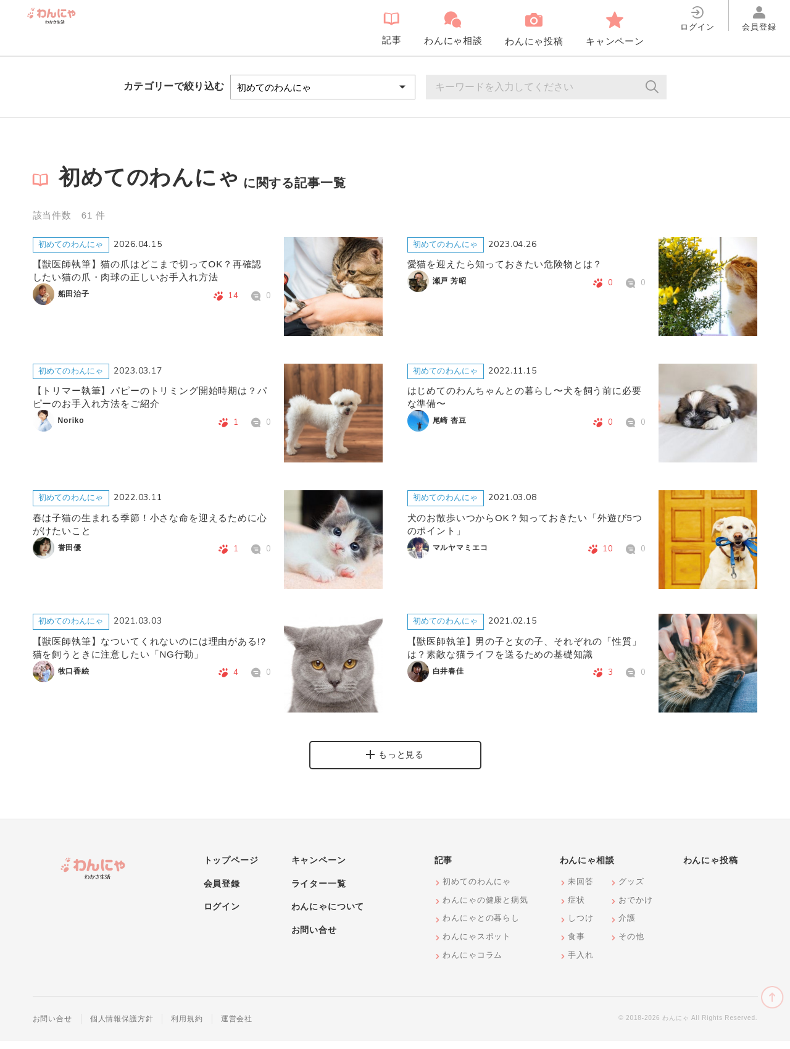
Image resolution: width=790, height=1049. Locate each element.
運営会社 (236, 1027)
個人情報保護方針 (122, 1027)
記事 (443, 869)
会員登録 (222, 892)
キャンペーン (318, 869)
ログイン (222, 915)
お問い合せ (314, 938)
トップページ (231, 869)
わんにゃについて (328, 915)
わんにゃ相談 (587, 869)
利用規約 (186, 1027)
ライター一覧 (318, 892)
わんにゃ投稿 (710, 869)
